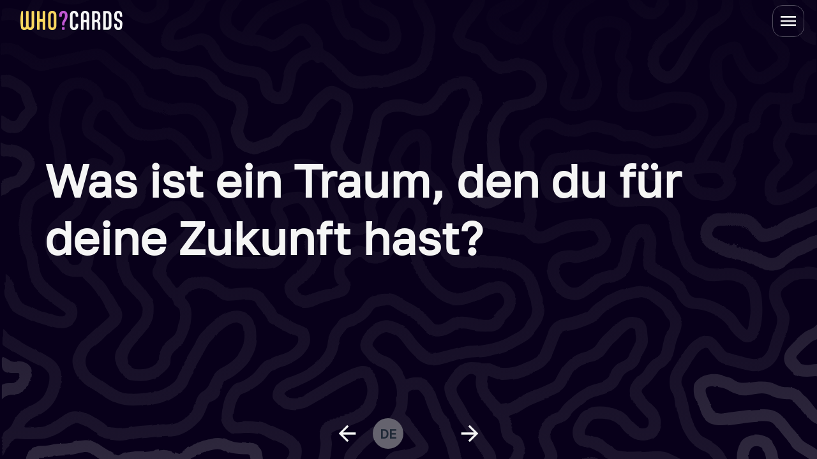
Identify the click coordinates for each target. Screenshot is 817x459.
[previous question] (347, 433)
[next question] (469, 433)
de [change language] (388, 433)
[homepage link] (71, 20)
